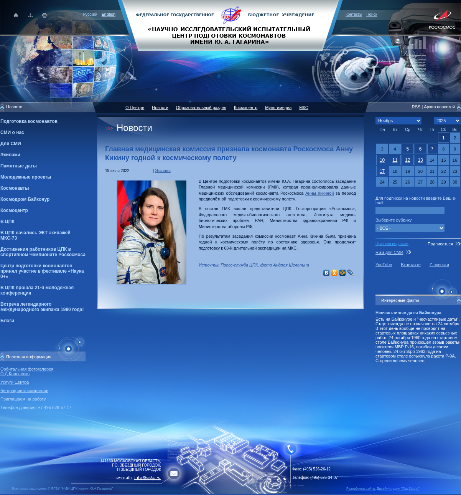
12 (407, 160)
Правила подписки (391, 244)
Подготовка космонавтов (29, 121)
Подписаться (440, 244)
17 (382, 171)
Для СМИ (10, 143)
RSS (416, 106)
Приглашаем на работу (23, 399)
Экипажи (10, 154)
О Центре (134, 107)
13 (420, 160)
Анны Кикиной (319, 193)
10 (382, 160)
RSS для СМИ (389, 252)
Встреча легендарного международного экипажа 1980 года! (42, 306)
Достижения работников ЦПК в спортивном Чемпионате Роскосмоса (43, 252)
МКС (303, 107)
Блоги (7, 320)
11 (394, 160)
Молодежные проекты (25, 177)
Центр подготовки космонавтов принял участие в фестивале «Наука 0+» (42, 271)
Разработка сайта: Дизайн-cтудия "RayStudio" (383, 488)
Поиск (371, 14)
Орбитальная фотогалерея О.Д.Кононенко (26, 371)
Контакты (354, 14)
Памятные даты (18, 166)
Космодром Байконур (24, 199)
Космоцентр (14, 210)
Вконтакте (410, 264)
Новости (160, 107)
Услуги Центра (14, 382)
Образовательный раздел (201, 107)
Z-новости (439, 264)
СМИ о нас (12, 132)
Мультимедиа (278, 107)
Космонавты (14, 188)
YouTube (383, 264)
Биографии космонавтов (24, 390)
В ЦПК (7, 221)
